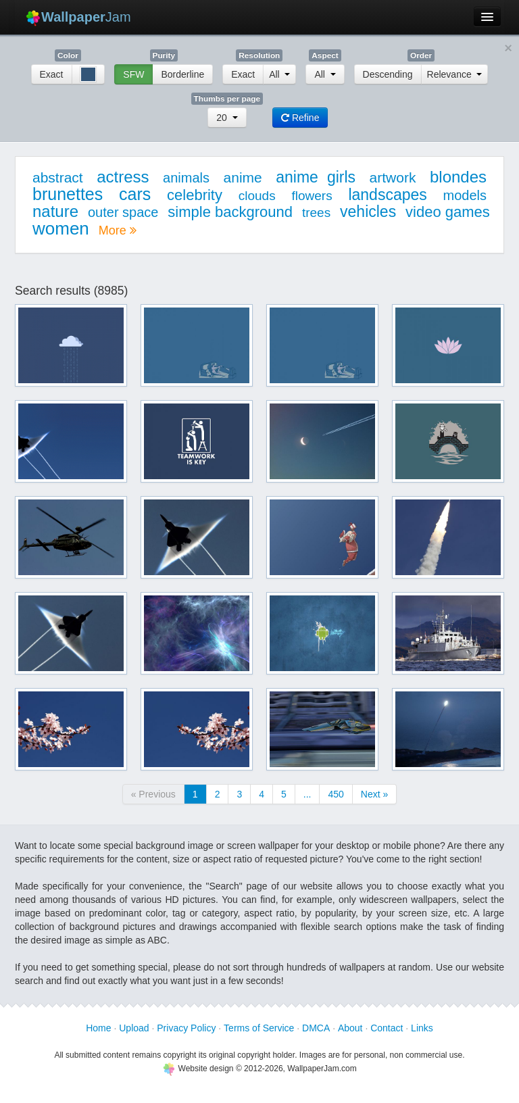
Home (98, 1028)
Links (422, 1028)
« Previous (153, 794)
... (307, 794)
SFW (133, 74)
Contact (386, 1028)
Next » (374, 794)
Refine (300, 117)
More (118, 230)
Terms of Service (259, 1028)
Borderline (182, 74)
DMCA (316, 1028)
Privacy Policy (186, 1028)
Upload (134, 1028)
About (350, 1028)
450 (335, 794)
